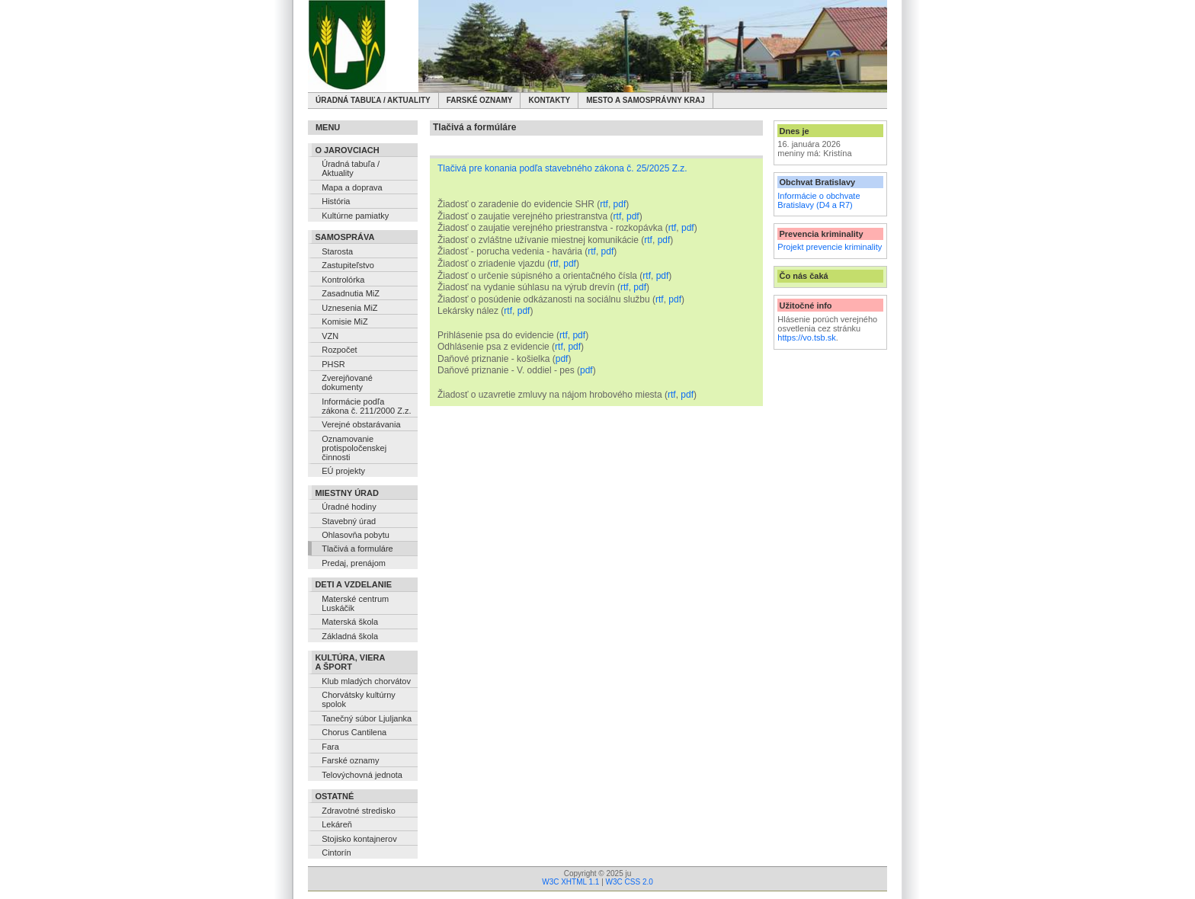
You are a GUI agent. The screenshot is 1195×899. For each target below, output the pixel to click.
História (336, 201)
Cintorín (336, 852)
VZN (330, 336)
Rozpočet (339, 349)
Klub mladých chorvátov (366, 681)
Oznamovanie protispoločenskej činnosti (354, 448)
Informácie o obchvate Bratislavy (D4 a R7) (818, 200)
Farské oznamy (480, 100)
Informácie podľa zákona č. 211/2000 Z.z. (366, 406)
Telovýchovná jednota (362, 774)
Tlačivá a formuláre (357, 548)
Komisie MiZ (345, 321)
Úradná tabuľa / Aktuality (373, 100)
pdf (620, 204)
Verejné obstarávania (361, 424)
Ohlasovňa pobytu (355, 534)
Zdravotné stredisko (359, 810)
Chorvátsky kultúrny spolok (359, 699)
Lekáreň (337, 824)
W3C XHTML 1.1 (570, 882)
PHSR (333, 364)
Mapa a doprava (352, 187)
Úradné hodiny (349, 506)
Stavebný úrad (349, 521)
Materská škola (350, 621)
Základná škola (350, 636)
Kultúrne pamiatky (355, 215)
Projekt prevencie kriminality (829, 246)
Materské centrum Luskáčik (355, 603)
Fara (330, 746)
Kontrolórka (343, 279)
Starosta (337, 251)
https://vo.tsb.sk (806, 337)
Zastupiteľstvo (348, 265)
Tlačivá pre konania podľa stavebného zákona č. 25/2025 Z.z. (562, 168)
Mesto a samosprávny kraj (645, 100)
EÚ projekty (343, 470)
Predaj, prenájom (354, 563)
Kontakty (549, 100)
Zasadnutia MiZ (351, 293)
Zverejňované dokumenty (347, 382)
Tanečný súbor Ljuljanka (367, 718)
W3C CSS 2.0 (629, 882)
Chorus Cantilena (354, 732)
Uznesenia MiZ (349, 307)
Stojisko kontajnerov (359, 838)
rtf (604, 204)
